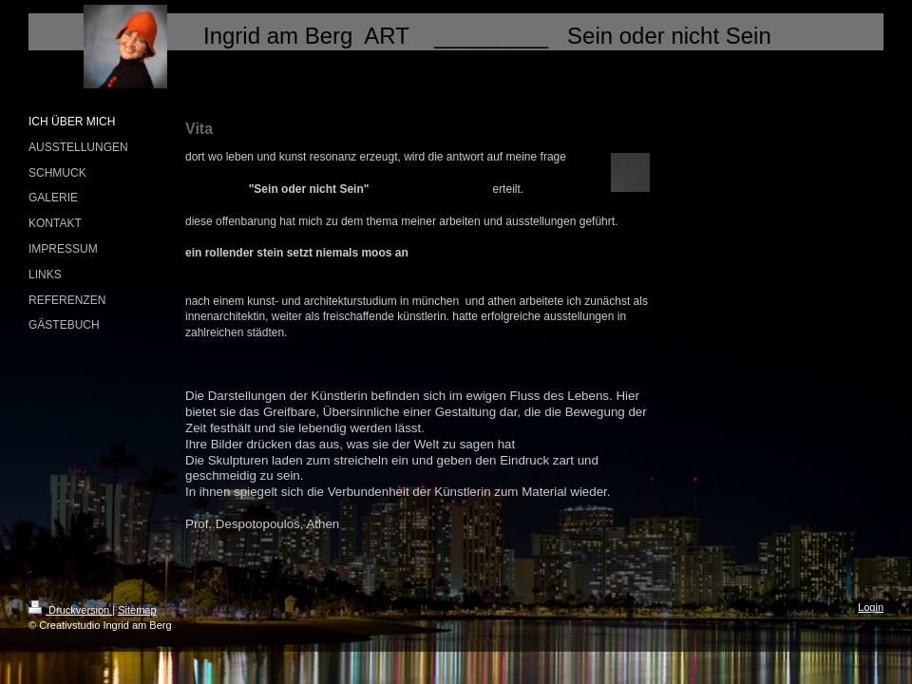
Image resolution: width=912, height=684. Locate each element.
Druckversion (70, 610)
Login (871, 607)
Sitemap (137, 610)
